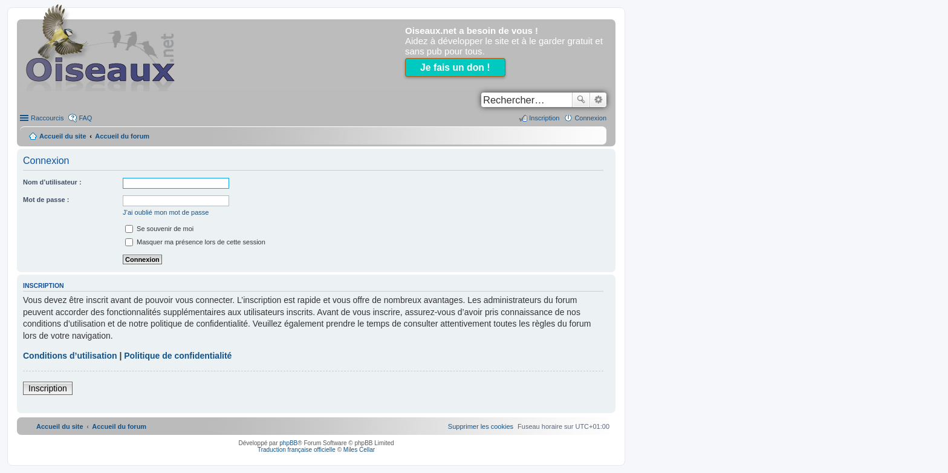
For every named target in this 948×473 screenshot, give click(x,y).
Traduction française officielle (297, 449)
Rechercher (581, 100)
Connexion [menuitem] (590, 118)
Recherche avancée (598, 100)
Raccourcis (47, 118)
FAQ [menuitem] (85, 118)
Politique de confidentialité (178, 355)
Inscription (47, 388)
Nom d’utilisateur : (52, 182)
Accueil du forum (122, 136)
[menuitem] (480, 426)
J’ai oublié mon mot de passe (166, 212)
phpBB (288, 443)
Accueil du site (62, 136)
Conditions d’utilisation (70, 355)
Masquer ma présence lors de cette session (195, 242)
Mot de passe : (46, 199)
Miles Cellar (359, 449)
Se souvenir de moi (159, 228)
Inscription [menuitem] (544, 118)
